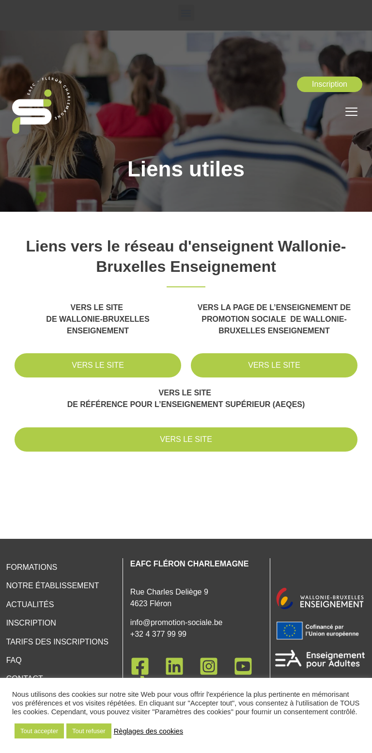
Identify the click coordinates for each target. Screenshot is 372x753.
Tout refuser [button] (89, 731)
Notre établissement (52, 585)
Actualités (30, 604)
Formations (31, 567)
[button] (186, 13)
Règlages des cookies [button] (148, 731)
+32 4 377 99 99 (158, 634)
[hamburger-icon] (351, 113)
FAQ (14, 660)
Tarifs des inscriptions (57, 642)
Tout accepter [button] (39, 731)
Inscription (31, 623)
